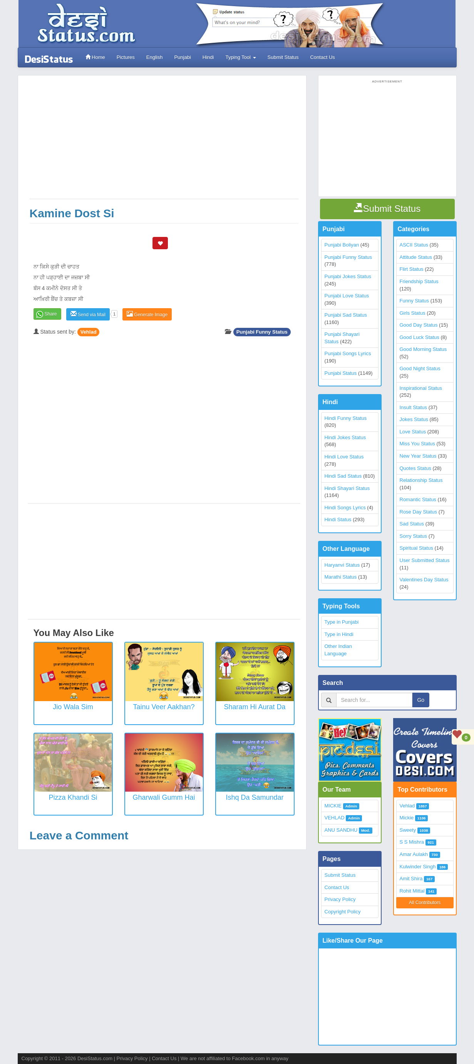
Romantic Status (418, 499)
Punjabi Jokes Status (348, 276)
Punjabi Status (341, 373)
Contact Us (322, 57)
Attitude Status (416, 257)
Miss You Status (417, 443)
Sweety (408, 830)
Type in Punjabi (342, 622)
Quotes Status (415, 468)
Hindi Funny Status (346, 418)
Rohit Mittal (412, 891)
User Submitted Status (425, 560)
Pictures (126, 57)
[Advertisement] (164, 141)
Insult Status (413, 407)
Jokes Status (414, 419)
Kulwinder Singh (418, 866)
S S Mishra (412, 842)
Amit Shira (411, 878)
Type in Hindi (339, 634)
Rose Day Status (418, 512)
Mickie (407, 818)
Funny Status (414, 301)
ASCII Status (414, 245)
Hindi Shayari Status (347, 488)
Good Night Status (420, 368)
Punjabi (182, 57)
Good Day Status (419, 325)
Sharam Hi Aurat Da (254, 707)
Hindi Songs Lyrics (345, 507)
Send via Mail (88, 314)
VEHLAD (335, 818)
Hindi (208, 57)
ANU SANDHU (341, 830)
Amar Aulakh (414, 854)
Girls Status (412, 313)
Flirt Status (412, 269)
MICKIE (333, 806)
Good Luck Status (419, 337)
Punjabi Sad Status (346, 315)
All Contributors (425, 902)
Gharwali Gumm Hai (163, 797)
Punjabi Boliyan (342, 245)
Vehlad (88, 332)
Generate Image (147, 314)
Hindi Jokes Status (345, 437)
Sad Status (412, 524)
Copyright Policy (343, 912)
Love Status (413, 432)
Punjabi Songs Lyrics (348, 353)
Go (420, 700)
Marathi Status (341, 577)
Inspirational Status (421, 388)
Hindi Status (338, 519)
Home (95, 57)
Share (51, 314)
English (154, 57)
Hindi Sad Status (343, 476)
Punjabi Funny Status (262, 332)
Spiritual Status (416, 548)
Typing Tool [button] (240, 57)
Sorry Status (413, 536)
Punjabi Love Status (347, 296)
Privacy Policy (340, 899)
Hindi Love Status (344, 457)
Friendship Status (419, 281)
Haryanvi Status (342, 565)
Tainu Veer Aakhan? (163, 707)
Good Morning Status (423, 349)
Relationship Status (421, 480)
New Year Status (418, 456)
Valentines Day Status (424, 579)
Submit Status (283, 57)
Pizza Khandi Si (73, 797)
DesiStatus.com (94, 1058)
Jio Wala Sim (73, 707)
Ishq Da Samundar (254, 797)
